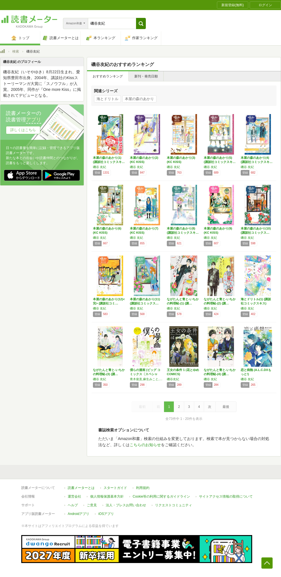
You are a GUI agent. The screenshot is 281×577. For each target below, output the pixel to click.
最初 (142, 407)
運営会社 (74, 496)
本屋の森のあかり (139, 99)
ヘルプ (73, 505)
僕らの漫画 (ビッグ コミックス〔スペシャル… (145, 374)
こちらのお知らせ (145, 445)
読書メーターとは (81, 487)
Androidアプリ (78, 513)
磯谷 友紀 (99, 167)
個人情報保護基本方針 (107, 496)
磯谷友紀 (173, 379)
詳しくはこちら (23, 130)
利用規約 (142, 487)
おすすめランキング (108, 76)
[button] (141, 23)
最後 (226, 407)
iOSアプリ (106, 513)
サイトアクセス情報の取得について (226, 496)
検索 (15, 51)
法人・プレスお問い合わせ (126, 505)
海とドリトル (107, 99)
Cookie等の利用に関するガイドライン (161, 496)
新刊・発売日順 (146, 76)
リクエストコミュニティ (173, 505)
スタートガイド (115, 487)
